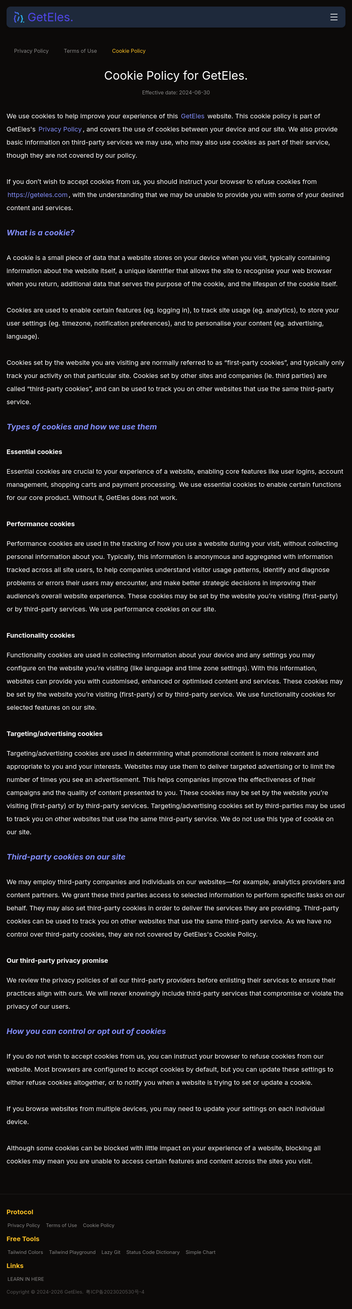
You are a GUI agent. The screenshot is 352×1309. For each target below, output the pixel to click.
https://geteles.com (38, 195)
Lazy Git (111, 1252)
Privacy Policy (31, 51)
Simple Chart (200, 1252)
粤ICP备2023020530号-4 (115, 1292)
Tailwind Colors (25, 1252)
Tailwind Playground (72, 1252)
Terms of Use (80, 51)
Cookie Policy (129, 51)
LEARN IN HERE (26, 1279)
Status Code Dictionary (153, 1252)
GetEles (192, 116)
